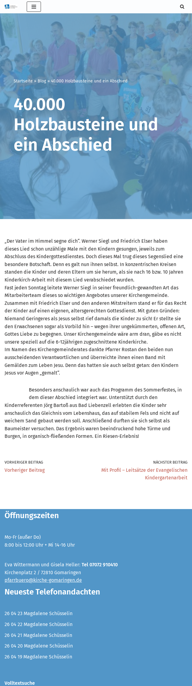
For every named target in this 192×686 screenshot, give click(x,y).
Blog (42, 81)
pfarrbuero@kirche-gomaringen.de (43, 580)
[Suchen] (182, 6)
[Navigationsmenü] (34, 7)
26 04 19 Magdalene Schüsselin (38, 657)
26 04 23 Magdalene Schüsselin (38, 613)
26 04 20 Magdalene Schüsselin (39, 646)
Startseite (23, 81)
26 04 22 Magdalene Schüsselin (38, 624)
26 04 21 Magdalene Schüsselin (38, 635)
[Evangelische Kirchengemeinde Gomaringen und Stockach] (11, 6)
